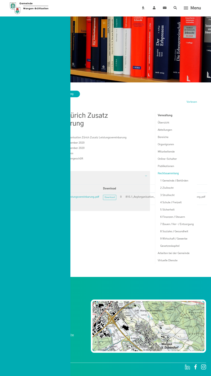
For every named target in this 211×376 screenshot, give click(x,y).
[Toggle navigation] (191, 8)
